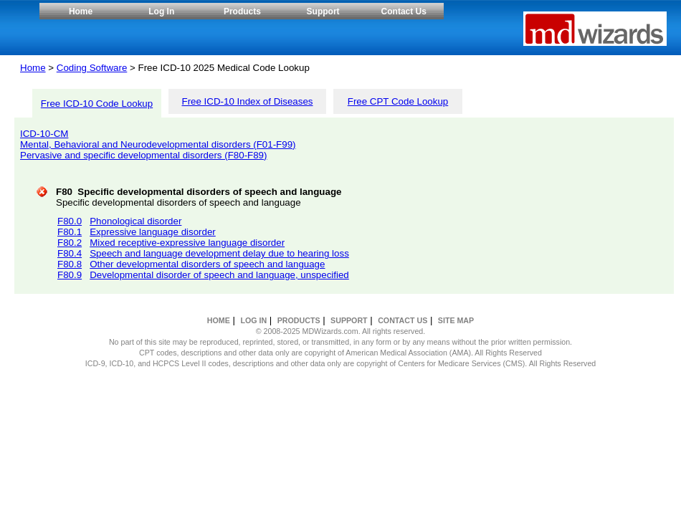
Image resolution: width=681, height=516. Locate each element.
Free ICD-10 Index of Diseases (247, 101)
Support (323, 11)
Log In (161, 11)
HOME (218, 320)
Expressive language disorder (153, 231)
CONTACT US (402, 320)
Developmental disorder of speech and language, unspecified (219, 274)
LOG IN (253, 320)
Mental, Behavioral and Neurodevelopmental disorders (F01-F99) (158, 144)
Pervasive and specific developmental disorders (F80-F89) (143, 155)
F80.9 (69, 274)
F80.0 (69, 221)
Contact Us (404, 11)
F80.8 (69, 264)
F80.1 (69, 231)
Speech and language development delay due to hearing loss (219, 253)
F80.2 (69, 242)
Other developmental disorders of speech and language (207, 264)
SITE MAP (456, 320)
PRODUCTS (298, 320)
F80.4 (69, 253)
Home (80, 11)
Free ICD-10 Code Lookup (97, 103)
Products (242, 11)
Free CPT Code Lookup (398, 101)
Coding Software (92, 67)
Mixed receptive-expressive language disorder (187, 242)
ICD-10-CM (44, 133)
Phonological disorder (135, 221)
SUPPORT (349, 320)
